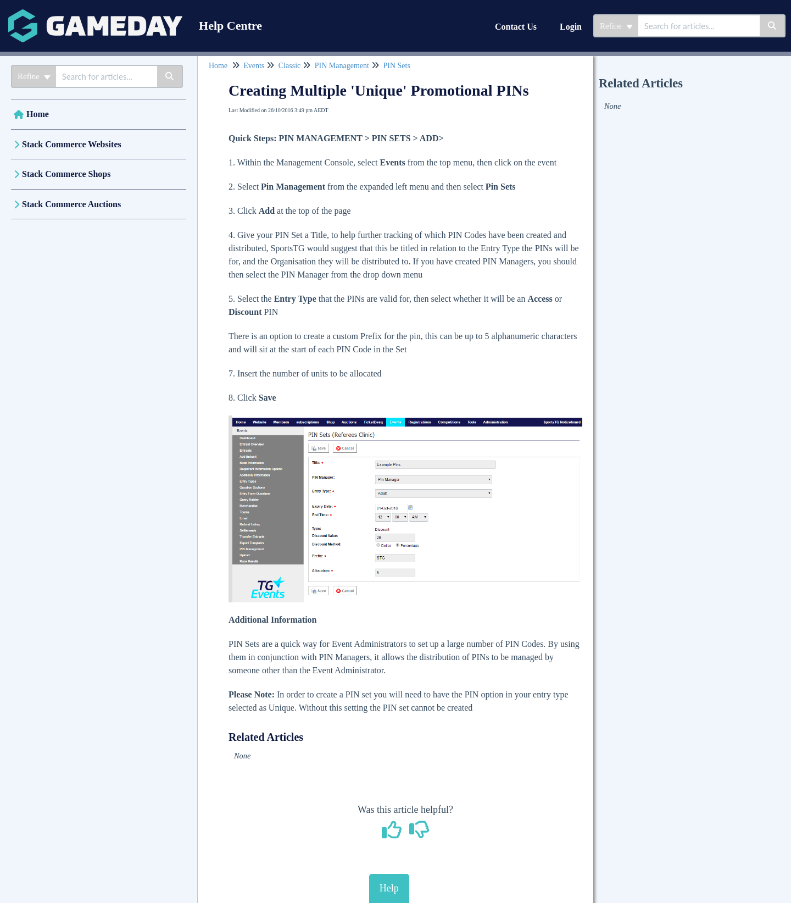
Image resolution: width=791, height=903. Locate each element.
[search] (699, 25)
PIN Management (342, 66)
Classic (289, 66)
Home (37, 114)
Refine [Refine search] (616, 25)
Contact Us (516, 26)
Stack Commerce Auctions (71, 204)
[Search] (773, 25)
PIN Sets (396, 66)
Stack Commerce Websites (71, 144)
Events (253, 66)
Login (571, 26)
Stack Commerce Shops (66, 174)
